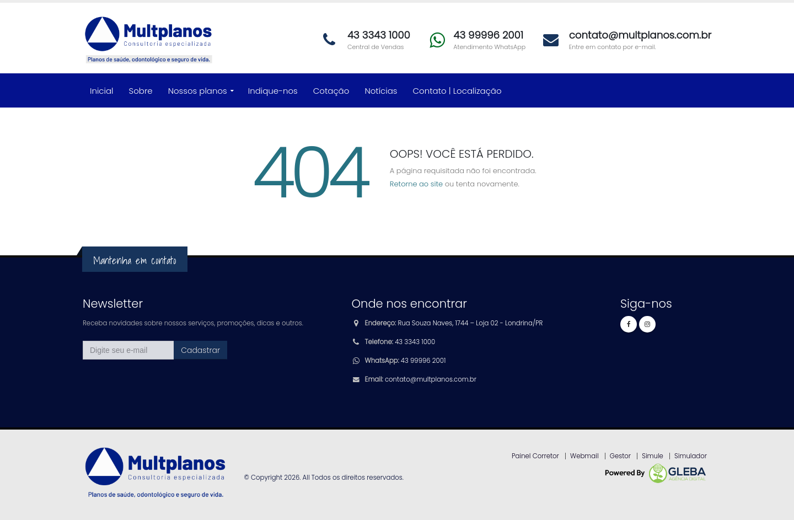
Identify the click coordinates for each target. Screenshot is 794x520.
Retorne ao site (416, 184)
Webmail (584, 456)
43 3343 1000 (415, 341)
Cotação (331, 91)
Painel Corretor (535, 456)
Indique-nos (273, 91)
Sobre (141, 91)
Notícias (380, 91)
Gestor (620, 456)
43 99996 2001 (423, 360)
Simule (652, 456)
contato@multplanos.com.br (430, 379)
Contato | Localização (457, 91)
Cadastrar (200, 350)
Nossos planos (197, 91)
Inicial (102, 91)
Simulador (690, 456)
